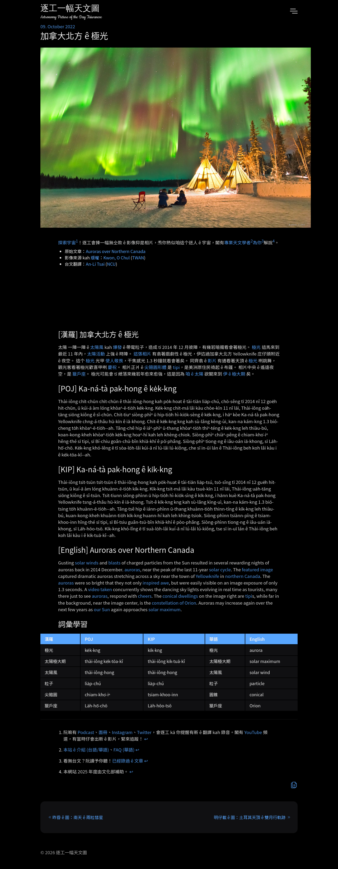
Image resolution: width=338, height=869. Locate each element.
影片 (212, 360)
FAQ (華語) (124, 749)
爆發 (117, 347)
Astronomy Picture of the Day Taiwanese (71, 17)
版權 (95, 257)
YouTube (253, 732)
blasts (114, 562)
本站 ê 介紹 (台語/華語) (86, 749)
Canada (252, 576)
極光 (256, 347)
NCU (111, 264)
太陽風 (96, 347)
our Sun (102, 609)
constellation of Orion (174, 603)
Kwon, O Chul (117, 257)
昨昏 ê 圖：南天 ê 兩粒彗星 (77, 817)
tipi (176, 367)
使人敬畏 (114, 360)
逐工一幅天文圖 (70, 9)
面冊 (102, 732)
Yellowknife (207, 576)
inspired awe (156, 583)
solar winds (86, 562)
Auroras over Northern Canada (115, 251)
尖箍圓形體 (155, 367)
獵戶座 (79, 374)
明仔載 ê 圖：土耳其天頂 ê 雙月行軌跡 (250, 817)
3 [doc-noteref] (263, 241)
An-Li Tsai (95, 264)
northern (234, 576)
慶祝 (112, 367)
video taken (100, 589)
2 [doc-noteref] (252, 241)
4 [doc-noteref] (274, 241)
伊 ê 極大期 (234, 374)
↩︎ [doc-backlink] (146, 739)
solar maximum (164, 609)
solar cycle (220, 569)
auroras (132, 569)
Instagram (122, 732)
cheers (145, 596)
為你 (257, 242)
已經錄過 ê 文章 (127, 761)
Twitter (144, 732)
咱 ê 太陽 (194, 374)
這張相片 (142, 354)
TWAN (138, 257)
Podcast (86, 732)
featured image (257, 569)
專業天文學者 (237, 242)
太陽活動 (96, 354)
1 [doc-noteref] (77, 241)
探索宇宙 (67, 242)
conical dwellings (180, 596)
